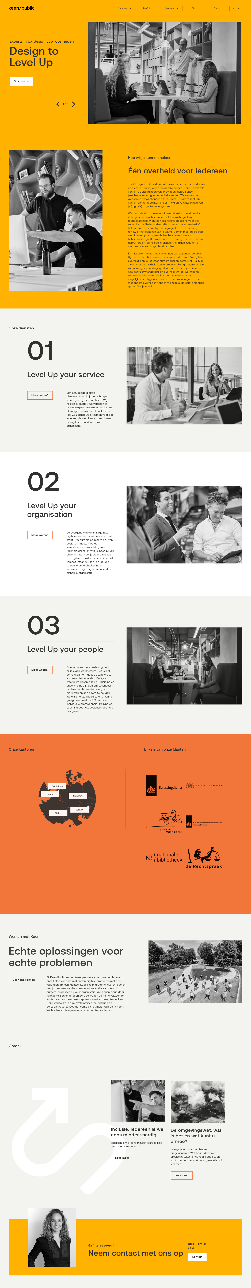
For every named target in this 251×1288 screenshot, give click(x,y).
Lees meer (122, 1174)
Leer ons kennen (24, 996)
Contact (197, 1273)
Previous (59, 104)
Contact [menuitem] (218, 8)
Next (72, 104)
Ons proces (21, 81)
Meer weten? (40, 412)
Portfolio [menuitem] (147, 8)
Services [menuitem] (122, 8)
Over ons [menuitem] (169, 8)
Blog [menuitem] (194, 8)
